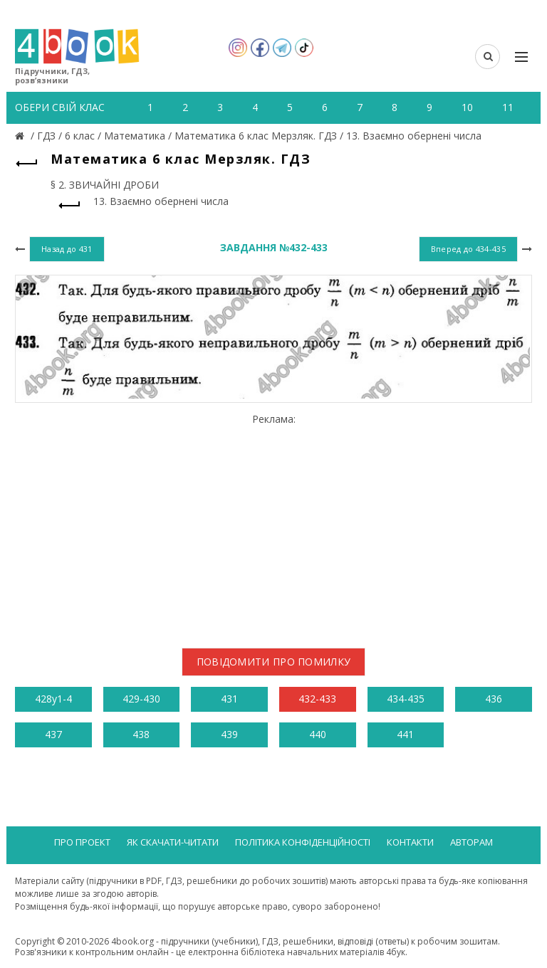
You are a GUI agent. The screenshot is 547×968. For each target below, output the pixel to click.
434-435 (405, 698)
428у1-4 (53, 698)
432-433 (317, 698)
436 (493, 698)
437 (53, 734)
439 (229, 734)
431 (229, 698)
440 (317, 734)
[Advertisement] (273, 525)
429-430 (141, 698)
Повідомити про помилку (274, 661)
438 (141, 734)
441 (405, 734)
